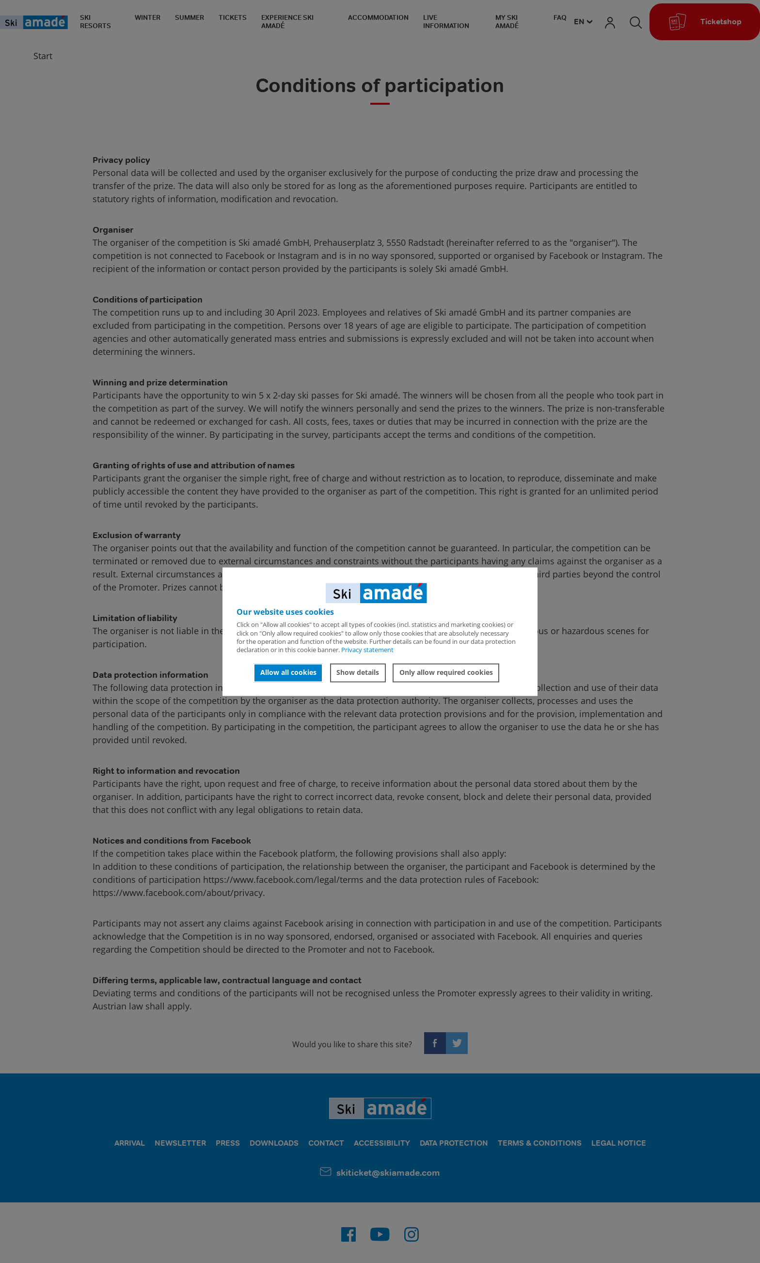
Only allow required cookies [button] (446, 672)
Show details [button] (357, 672)
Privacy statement (367, 650)
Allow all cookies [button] (288, 672)
